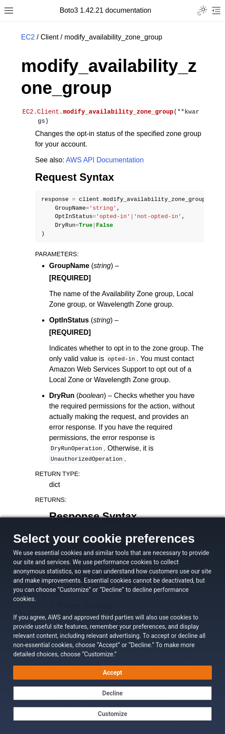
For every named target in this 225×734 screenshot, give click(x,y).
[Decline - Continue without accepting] (112, 693)
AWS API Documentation (104, 160)
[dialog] (112, 625)
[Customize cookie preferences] (112, 714)
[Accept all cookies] (112, 673)
